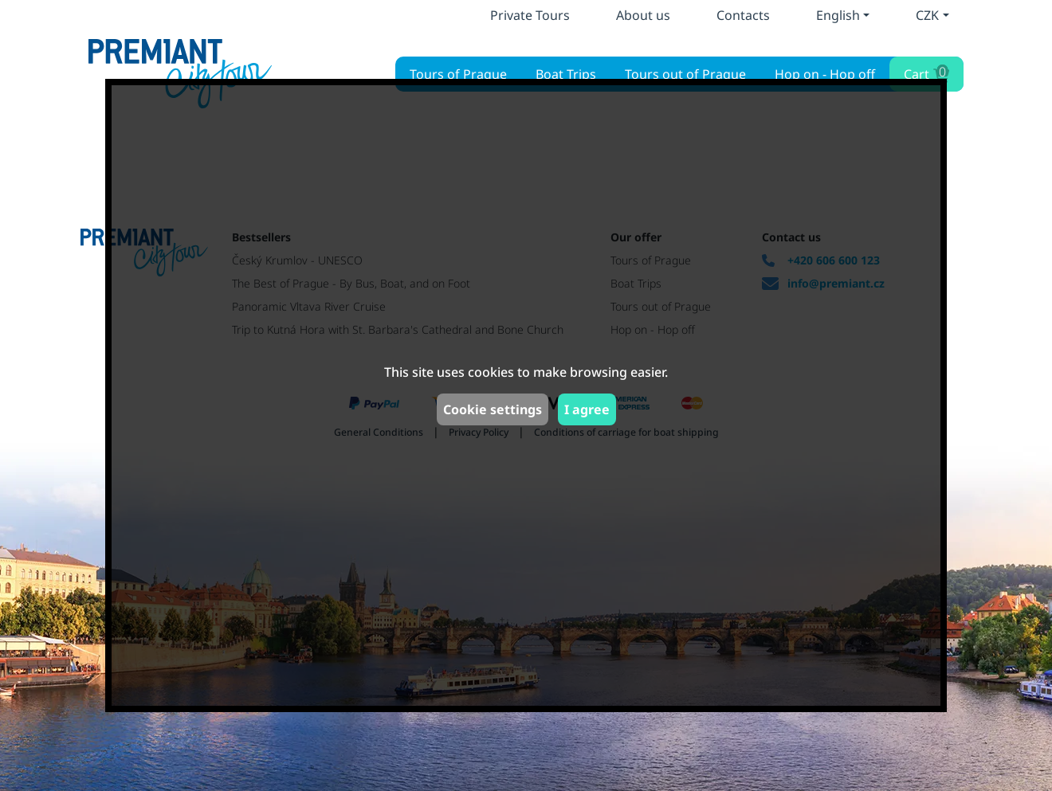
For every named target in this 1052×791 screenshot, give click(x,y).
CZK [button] (927, 15)
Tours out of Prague (685, 74)
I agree (587, 409)
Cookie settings (492, 409)
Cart (925, 72)
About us (643, 15)
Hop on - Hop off (825, 74)
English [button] (838, 15)
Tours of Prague (458, 74)
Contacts (743, 15)
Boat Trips (566, 74)
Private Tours (530, 15)
